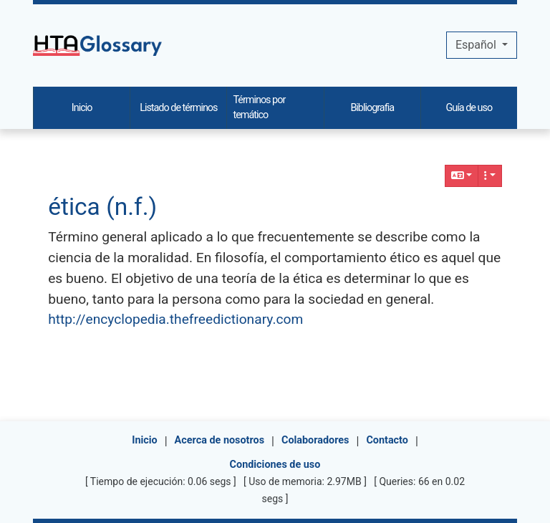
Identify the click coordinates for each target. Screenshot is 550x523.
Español (477, 45)
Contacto (386, 440)
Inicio (145, 440)
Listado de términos (178, 108)
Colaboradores (315, 440)
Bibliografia (372, 108)
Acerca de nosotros (219, 440)
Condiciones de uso (275, 465)
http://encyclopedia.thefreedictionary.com (175, 319)
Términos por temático (259, 108)
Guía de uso (469, 108)
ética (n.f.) (102, 207)
